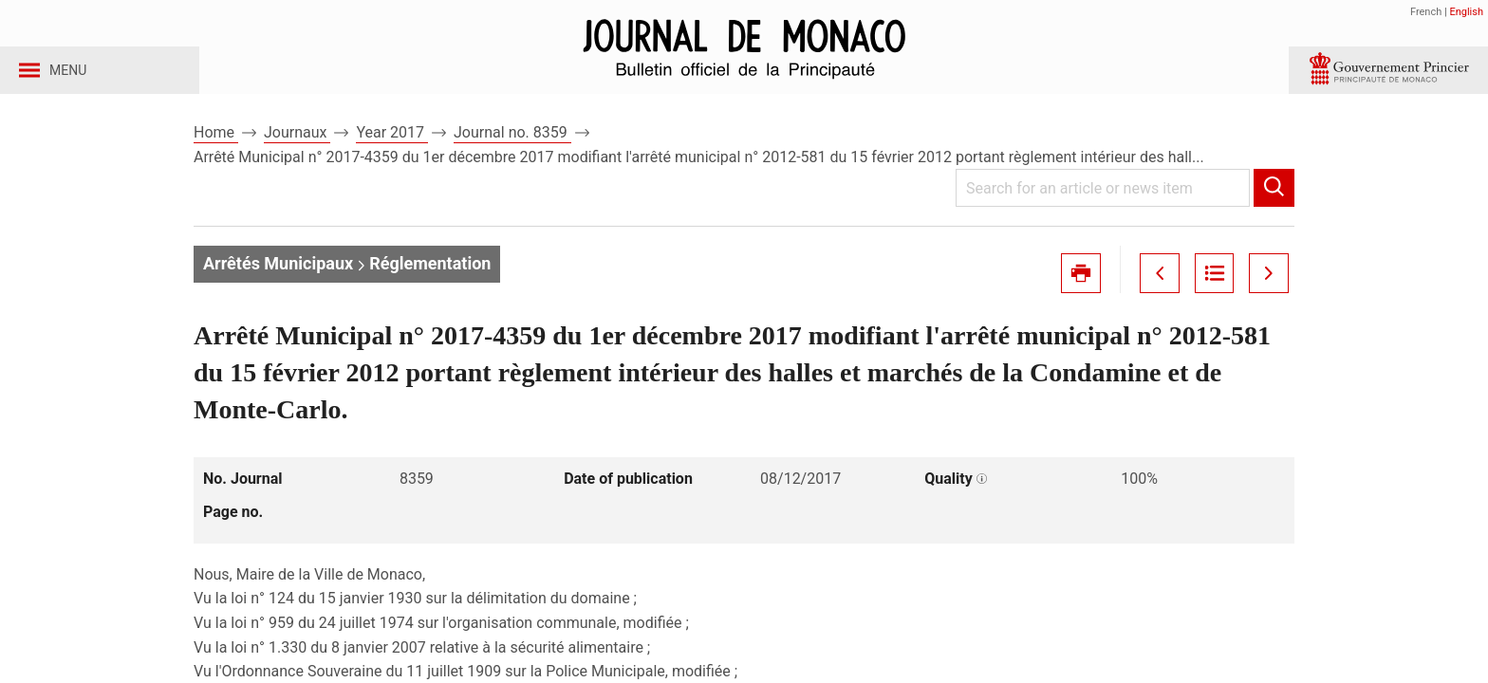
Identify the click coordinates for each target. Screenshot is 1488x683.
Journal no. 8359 (512, 150)
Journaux (297, 150)
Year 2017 (392, 150)
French (1426, 12)
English (1466, 12)
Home (216, 150)
